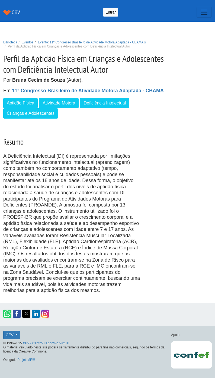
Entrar (110, 12)
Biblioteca (10, 42)
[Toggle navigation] (204, 12)
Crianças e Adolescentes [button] (30, 113)
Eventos (27, 42)
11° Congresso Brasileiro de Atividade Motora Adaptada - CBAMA (88, 90)
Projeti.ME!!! (26, 360)
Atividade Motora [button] (59, 103)
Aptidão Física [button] (20, 103)
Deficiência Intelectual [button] (105, 103)
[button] (7, 314)
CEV (10, 335)
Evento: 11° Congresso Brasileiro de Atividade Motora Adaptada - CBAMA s (92, 42)
